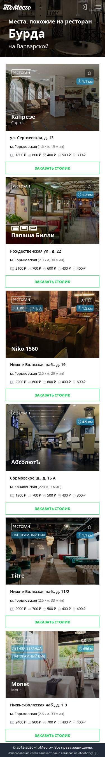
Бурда (26, 33)
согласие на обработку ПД (79, 753)
